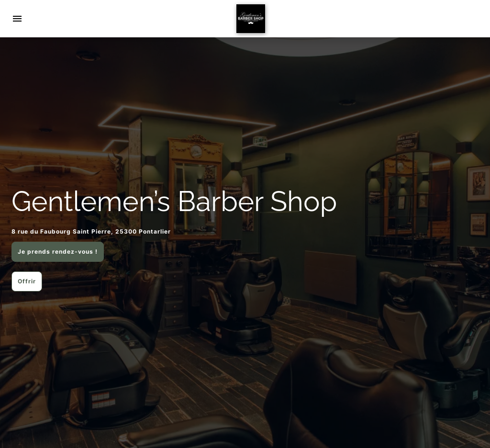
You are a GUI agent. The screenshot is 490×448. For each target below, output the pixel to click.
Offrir (27, 281)
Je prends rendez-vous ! (58, 251)
